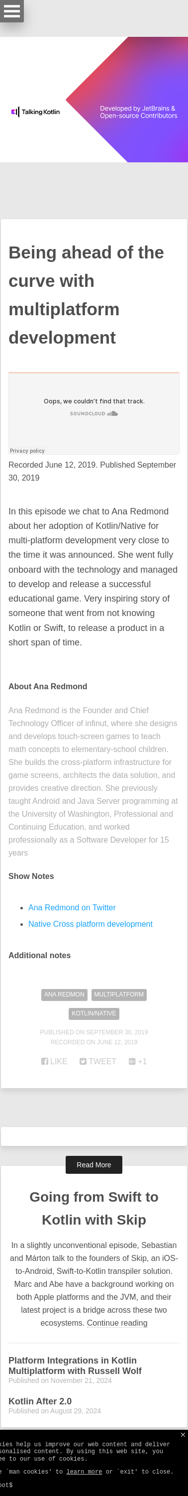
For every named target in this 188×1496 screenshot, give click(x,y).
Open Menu (12, 11)
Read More (94, 1165)
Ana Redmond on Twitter (72, 907)
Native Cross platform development (90, 924)
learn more (84, 1472)
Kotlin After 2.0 (40, 1401)
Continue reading (117, 1323)
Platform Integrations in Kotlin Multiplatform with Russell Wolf (75, 1366)
